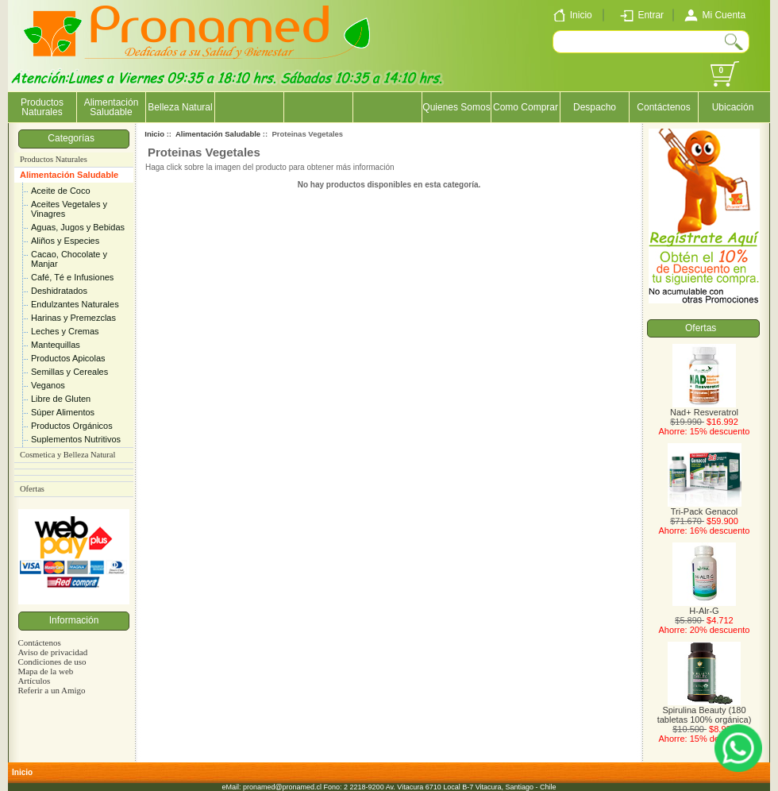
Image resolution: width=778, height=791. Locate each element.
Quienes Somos (456, 107)
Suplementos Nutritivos (76, 439)
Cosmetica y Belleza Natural (67, 454)
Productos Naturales (42, 107)
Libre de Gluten (61, 398)
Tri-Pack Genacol (704, 507)
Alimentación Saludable (69, 174)
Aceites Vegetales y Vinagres (69, 208)
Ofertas (32, 488)
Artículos (33, 680)
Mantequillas (55, 344)
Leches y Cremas (65, 331)
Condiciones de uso (51, 661)
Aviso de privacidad (52, 652)
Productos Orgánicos (72, 425)
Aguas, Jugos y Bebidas (78, 227)
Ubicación (733, 107)
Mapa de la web (45, 671)
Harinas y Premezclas (73, 317)
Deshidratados (59, 290)
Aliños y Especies (65, 240)
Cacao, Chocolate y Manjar (69, 258)
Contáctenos (663, 107)
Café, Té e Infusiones (72, 277)
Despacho (594, 107)
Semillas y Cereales (69, 371)
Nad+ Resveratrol (704, 408)
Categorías (73, 138)
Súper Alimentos (62, 412)
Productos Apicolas (68, 358)
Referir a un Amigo (51, 690)
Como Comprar (525, 107)
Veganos (48, 385)
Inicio (154, 133)
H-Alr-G (704, 606)
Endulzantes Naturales (75, 304)
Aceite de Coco (61, 190)
